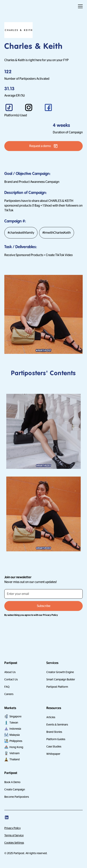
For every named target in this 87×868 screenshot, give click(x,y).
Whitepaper (53, 753)
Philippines (15, 741)
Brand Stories (54, 731)
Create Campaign (14, 789)
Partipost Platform (57, 686)
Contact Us (11, 679)
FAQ (6, 686)
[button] (79, 6)
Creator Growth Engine (60, 672)
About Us (10, 672)
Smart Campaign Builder (60, 679)
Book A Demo (12, 782)
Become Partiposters (16, 796)
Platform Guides (55, 739)
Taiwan (13, 722)
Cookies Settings (14, 842)
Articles (50, 717)
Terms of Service (14, 835)
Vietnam (14, 753)
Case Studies (53, 746)
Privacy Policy (12, 828)
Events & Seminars (57, 724)
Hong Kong (16, 747)
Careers (8, 694)
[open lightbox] (43, 432)
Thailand (14, 759)
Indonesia (15, 728)
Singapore (15, 716)
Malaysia (14, 734)
